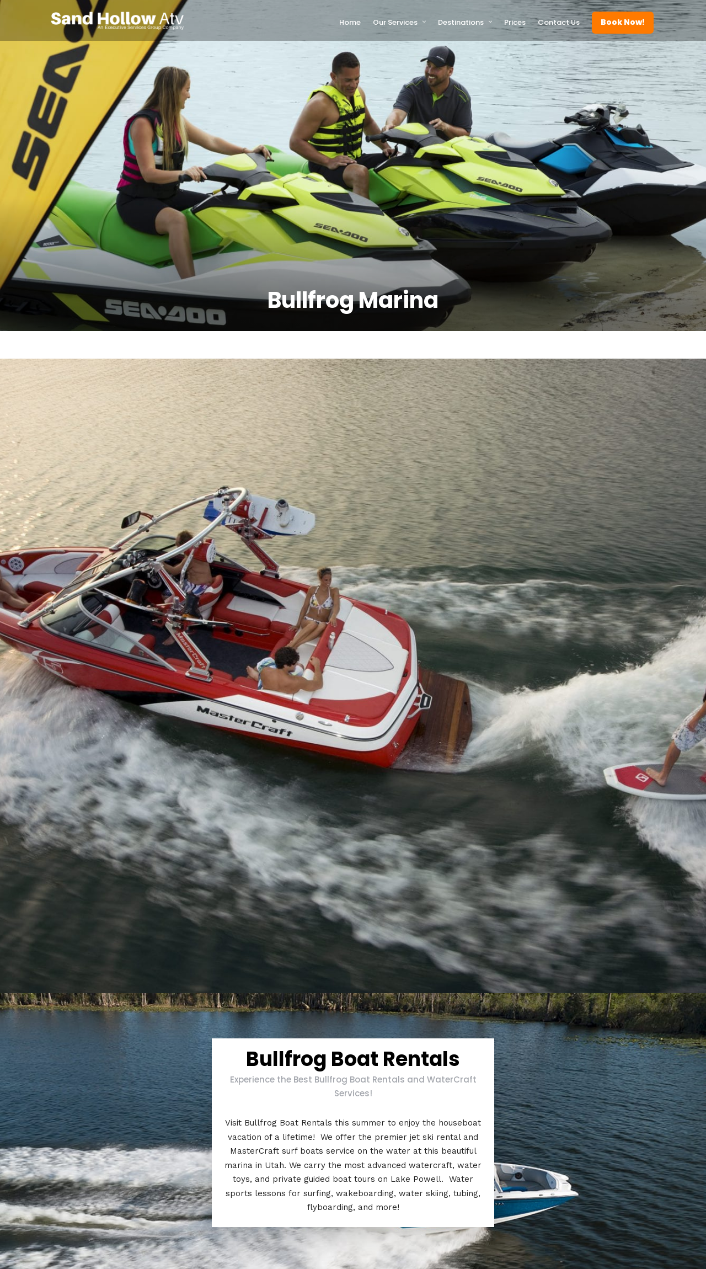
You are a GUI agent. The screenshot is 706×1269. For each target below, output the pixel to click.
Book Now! (623, 22)
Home (350, 22)
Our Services (395, 22)
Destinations (461, 22)
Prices (515, 22)
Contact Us (559, 22)
